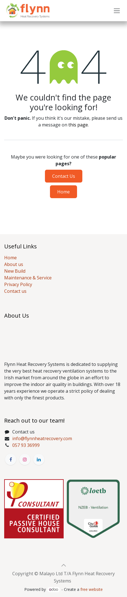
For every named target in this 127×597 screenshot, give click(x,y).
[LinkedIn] (38, 459)
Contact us (15, 291)
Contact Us (63, 176)
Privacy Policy (18, 284)
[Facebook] (10, 459)
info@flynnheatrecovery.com (42, 438)
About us (13, 264)
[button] (63, 565)
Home (63, 192)
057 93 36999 (26, 445)
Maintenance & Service (28, 278)
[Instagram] (24, 459)
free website (91, 589)
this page (78, 125)
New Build (14, 271)
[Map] (63, 337)
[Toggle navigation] (117, 10)
